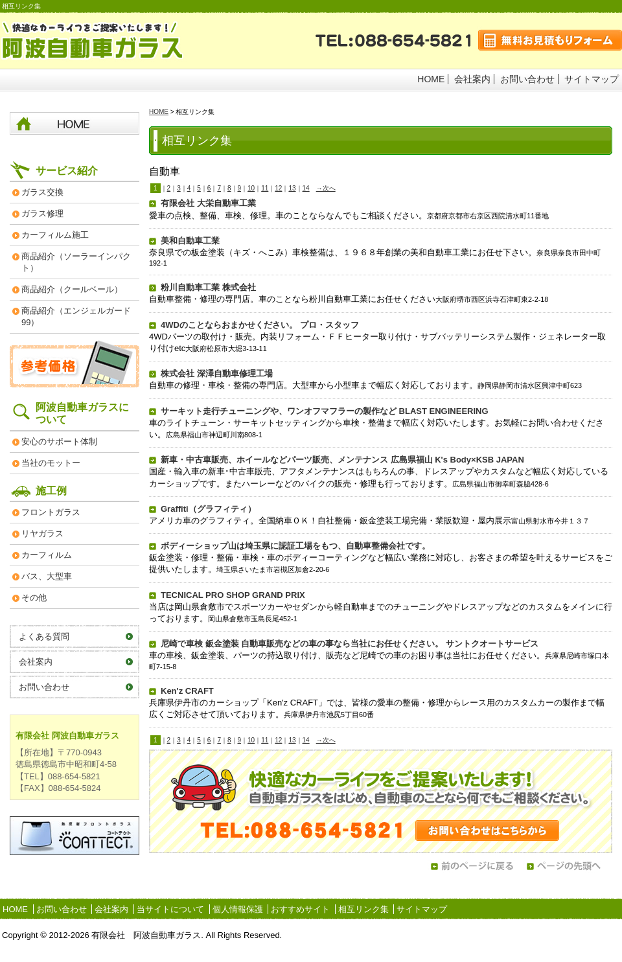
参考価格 (74, 363)
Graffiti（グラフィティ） (208, 509)
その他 (34, 597)
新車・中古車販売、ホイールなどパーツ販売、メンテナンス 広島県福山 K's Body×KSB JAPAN (342, 459)
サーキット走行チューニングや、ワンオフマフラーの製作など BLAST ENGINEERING (325, 411)
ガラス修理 (42, 213)
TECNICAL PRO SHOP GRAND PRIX (233, 595)
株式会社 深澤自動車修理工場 (217, 373)
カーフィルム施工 (55, 235)
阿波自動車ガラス (93, 41)
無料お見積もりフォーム (550, 40)
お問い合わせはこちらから (380, 801)
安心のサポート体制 (59, 441)
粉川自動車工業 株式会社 (208, 287)
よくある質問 (44, 636)
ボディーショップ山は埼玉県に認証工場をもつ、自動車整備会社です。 (295, 546)
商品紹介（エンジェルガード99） (76, 316)
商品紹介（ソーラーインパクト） (76, 262)
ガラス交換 (42, 192)
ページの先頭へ (567, 866)
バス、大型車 (46, 576)
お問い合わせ (527, 79)
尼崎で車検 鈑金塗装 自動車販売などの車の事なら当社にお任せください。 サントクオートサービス (349, 643)
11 (264, 188)
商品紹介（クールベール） (71, 289)
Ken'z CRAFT (187, 691)
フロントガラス (50, 512)
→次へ (326, 188)
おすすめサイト (300, 909)
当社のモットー (50, 463)
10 (251, 188)
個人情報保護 (238, 909)
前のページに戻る (471, 866)
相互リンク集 (363, 909)
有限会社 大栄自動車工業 (208, 203)
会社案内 (472, 79)
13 (291, 188)
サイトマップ (591, 79)
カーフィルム (46, 555)
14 (306, 188)
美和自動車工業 (190, 241)
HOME (430, 79)
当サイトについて (170, 909)
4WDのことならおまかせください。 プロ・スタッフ (260, 325)
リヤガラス (42, 533)
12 (278, 188)
